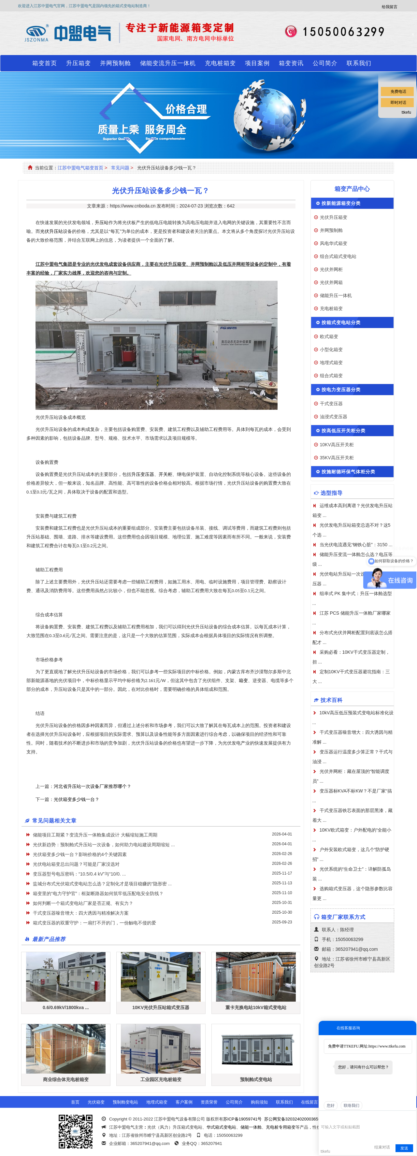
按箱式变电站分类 (341, 322)
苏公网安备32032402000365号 (293, 1119)
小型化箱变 (331, 349)
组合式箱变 (331, 375)
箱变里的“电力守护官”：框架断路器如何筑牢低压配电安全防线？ (98, 893)
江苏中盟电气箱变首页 (80, 167)
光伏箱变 (96, 1102)
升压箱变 (78, 63)
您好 (331, 1105)
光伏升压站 (51, 231)
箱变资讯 (291, 63)
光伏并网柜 (331, 269)
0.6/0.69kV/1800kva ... (66, 1007)
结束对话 (382, 1147)
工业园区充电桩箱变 (160, 1079)
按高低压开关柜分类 (344, 430)
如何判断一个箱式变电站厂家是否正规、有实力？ (83, 903)
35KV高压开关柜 (337, 457)
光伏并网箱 (331, 282)
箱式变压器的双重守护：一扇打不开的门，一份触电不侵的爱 (94, 922)
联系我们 (359, 63)
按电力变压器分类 (341, 389)
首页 (75, 1102)
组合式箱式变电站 (338, 256)
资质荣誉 (209, 1102)
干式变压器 (331, 403)
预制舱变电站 (125, 1102)
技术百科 (332, 700)
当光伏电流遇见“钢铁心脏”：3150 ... (356, 544)
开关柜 (165, 474)
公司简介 (325, 63)
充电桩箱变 (220, 63)
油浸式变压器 (333, 416)
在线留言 (309, 1102)
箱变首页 (44, 63)
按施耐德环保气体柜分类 (348, 471)
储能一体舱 (251, 1127)
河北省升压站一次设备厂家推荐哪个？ (92, 786)
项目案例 (257, 63)
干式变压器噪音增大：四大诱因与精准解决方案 (81, 913)
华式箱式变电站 (221, 1127)
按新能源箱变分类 (341, 203)
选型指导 (332, 493)
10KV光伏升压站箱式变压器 (160, 1007)
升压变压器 (142, 474)
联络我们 (351, 1105)
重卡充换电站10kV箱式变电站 (255, 1007)
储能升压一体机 (336, 295)
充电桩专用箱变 (280, 1127)
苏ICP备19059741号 (242, 1119)
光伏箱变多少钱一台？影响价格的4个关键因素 (80, 854)
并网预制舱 (115, 63)
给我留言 (389, 7)
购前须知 (259, 1102)
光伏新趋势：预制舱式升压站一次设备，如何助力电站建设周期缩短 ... (104, 844)
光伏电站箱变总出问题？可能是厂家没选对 (76, 864)
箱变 (243, 680)
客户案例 (184, 1102)
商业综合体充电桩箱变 (66, 1079)
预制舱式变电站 (256, 1079)
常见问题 (120, 167)
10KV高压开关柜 (337, 444)
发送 (404, 1148)
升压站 (101, 222)
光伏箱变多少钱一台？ (76, 799)
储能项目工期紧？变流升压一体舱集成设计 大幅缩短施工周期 (95, 834)
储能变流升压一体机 (168, 63)
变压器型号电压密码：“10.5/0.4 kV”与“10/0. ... (79, 874)
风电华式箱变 (333, 243)
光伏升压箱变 (333, 217)
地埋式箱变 (331, 362)
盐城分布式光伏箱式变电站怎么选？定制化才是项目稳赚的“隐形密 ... (102, 883)
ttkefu (406, 112)
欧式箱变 (329, 336)
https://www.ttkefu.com (386, 1046)
